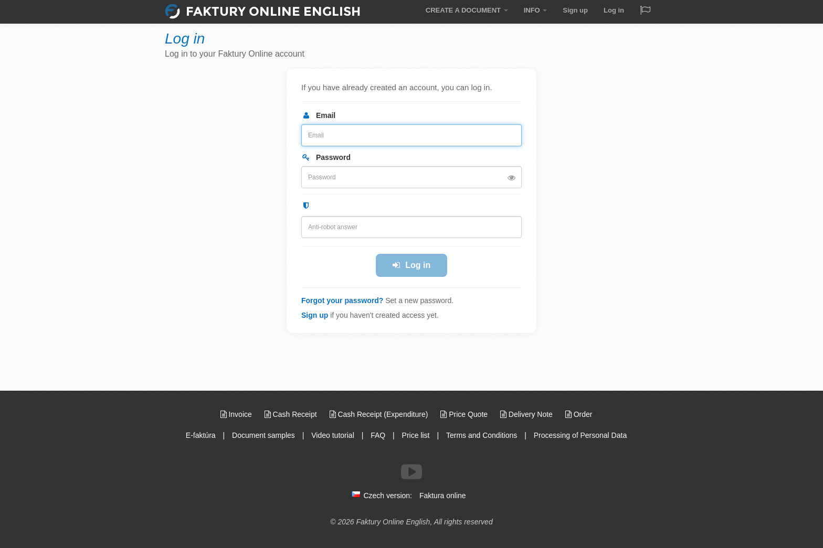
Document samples (263, 435)
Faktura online (442, 495)
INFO (535, 10)
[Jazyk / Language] (645, 11)
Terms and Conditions (481, 435)
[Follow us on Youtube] (411, 471)
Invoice (237, 414)
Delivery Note (527, 414)
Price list (416, 435)
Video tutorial (332, 435)
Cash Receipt (292, 414)
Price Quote (465, 414)
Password (326, 157)
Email (318, 115)
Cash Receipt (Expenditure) (380, 414)
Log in (614, 10)
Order (579, 414)
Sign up (575, 10)
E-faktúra (201, 435)
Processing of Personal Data (580, 435)
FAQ (378, 435)
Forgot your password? (342, 300)
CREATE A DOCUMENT (467, 10)
